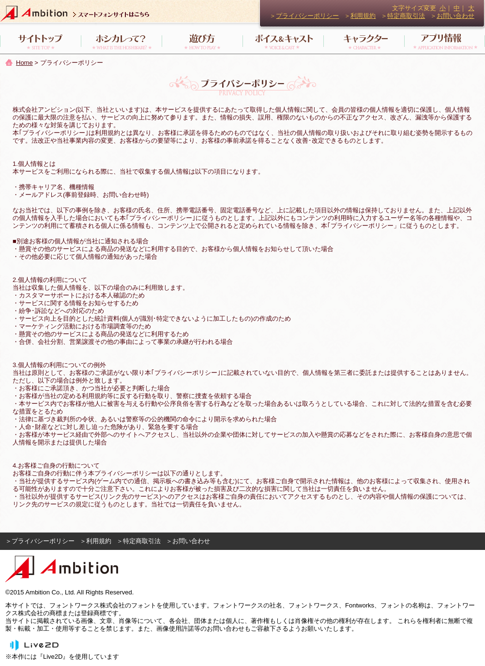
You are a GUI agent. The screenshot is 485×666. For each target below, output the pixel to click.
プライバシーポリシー (307, 15)
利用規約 (363, 15)
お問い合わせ (455, 15)
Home (24, 62)
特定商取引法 (406, 15)
